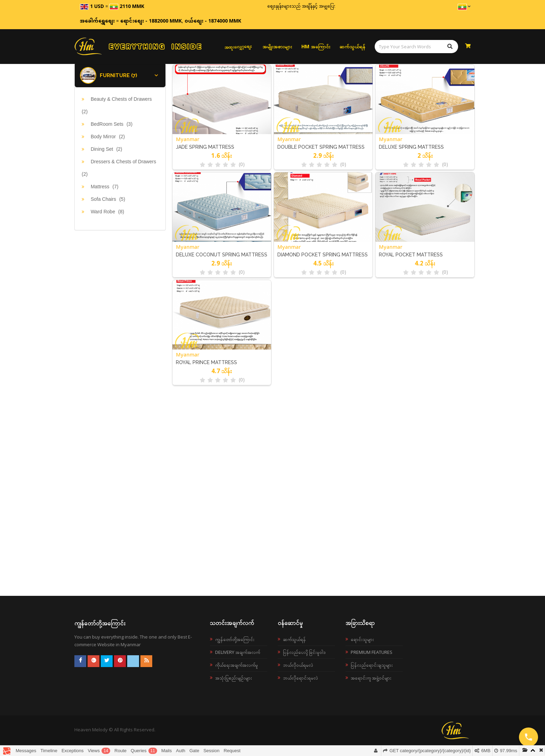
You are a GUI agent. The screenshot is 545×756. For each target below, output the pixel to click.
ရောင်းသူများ (362, 639)
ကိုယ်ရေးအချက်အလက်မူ (236, 665)
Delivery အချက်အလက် (237, 652)
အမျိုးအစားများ (277, 46)
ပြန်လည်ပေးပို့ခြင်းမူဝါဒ (304, 652)
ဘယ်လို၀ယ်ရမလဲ (298, 665)
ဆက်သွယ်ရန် (352, 46)
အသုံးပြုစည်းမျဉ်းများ (233, 678)
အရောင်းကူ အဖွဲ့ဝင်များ (371, 678)
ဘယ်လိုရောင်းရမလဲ (300, 678)
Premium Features (371, 652)
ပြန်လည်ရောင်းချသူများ (372, 665)
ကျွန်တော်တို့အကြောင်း (234, 639)
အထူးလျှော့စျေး (238, 46)
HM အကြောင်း (315, 46)
